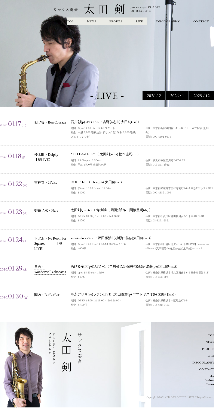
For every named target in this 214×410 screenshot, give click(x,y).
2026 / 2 (154, 95)
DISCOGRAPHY (168, 21)
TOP (70, 21)
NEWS (91, 21)
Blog (212, 376)
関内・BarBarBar (46, 295)
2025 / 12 (201, 95)
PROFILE (115, 21)
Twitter (210, 384)
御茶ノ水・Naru (46, 210)
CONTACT (201, 21)
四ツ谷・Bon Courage (50, 122)
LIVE (139, 21)
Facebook (209, 380)
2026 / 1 (177, 95)
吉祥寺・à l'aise (45, 182)
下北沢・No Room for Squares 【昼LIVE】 (50, 243)
